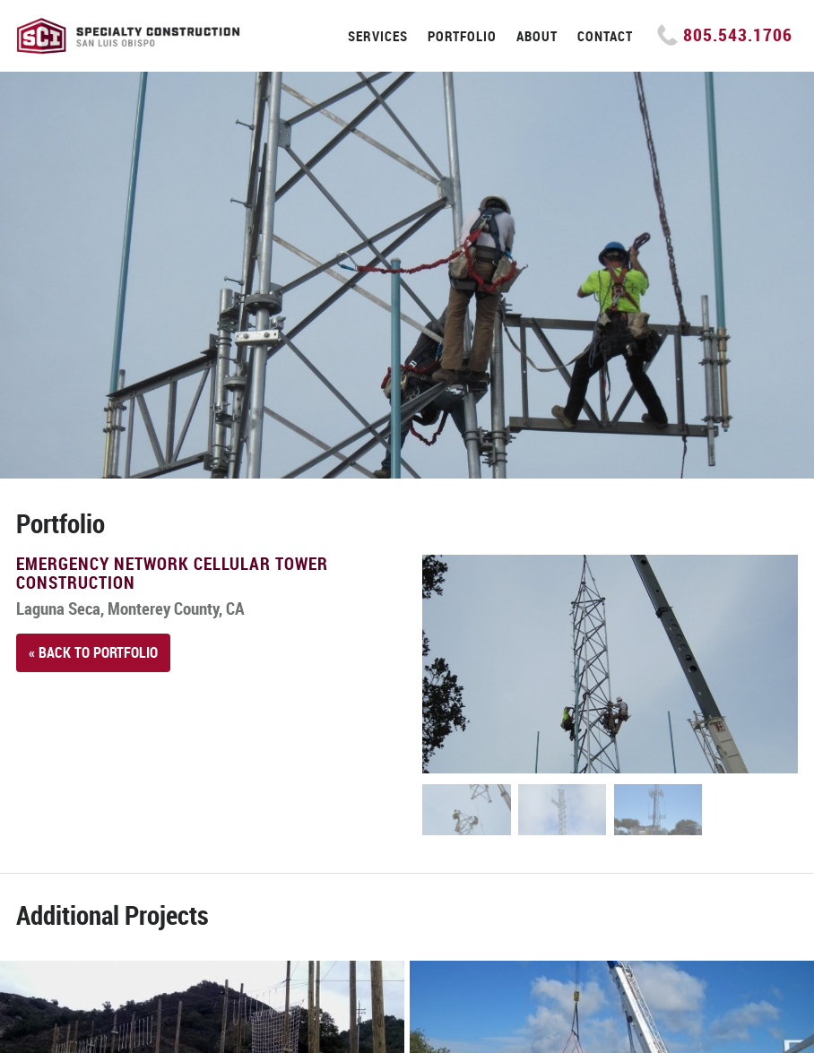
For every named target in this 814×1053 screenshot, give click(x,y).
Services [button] (378, 36)
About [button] (537, 36)
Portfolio (462, 36)
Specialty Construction (128, 35)
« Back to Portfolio (93, 652)
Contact (605, 36)
